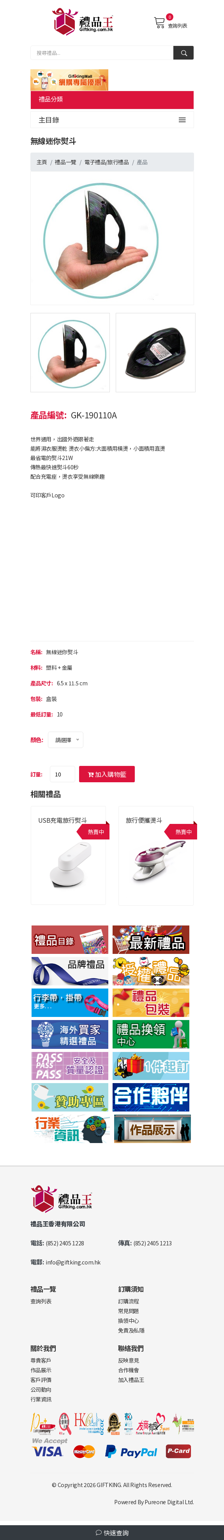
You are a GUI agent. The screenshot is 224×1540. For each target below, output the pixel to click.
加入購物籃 (107, 774)
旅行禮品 (118, 162)
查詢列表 (170, 22)
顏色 (36, 740)
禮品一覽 (65, 162)
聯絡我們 (131, 1348)
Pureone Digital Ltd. (169, 1502)
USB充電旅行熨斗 (62, 820)
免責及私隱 (131, 1330)
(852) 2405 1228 (65, 1243)
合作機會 (128, 1370)
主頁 (42, 162)
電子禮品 (95, 162)
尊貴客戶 (41, 1360)
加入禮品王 (131, 1380)
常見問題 (128, 1311)
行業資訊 (41, 1399)
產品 (142, 162)
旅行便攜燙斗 (144, 820)
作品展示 (41, 1370)
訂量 (35, 774)
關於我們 (43, 1348)
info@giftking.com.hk (73, 1262)
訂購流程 (128, 1301)
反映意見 (128, 1360)
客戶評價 (41, 1380)
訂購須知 (131, 1289)
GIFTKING (109, 1485)
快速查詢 (112, 1532)
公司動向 (41, 1389)
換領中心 (128, 1320)
